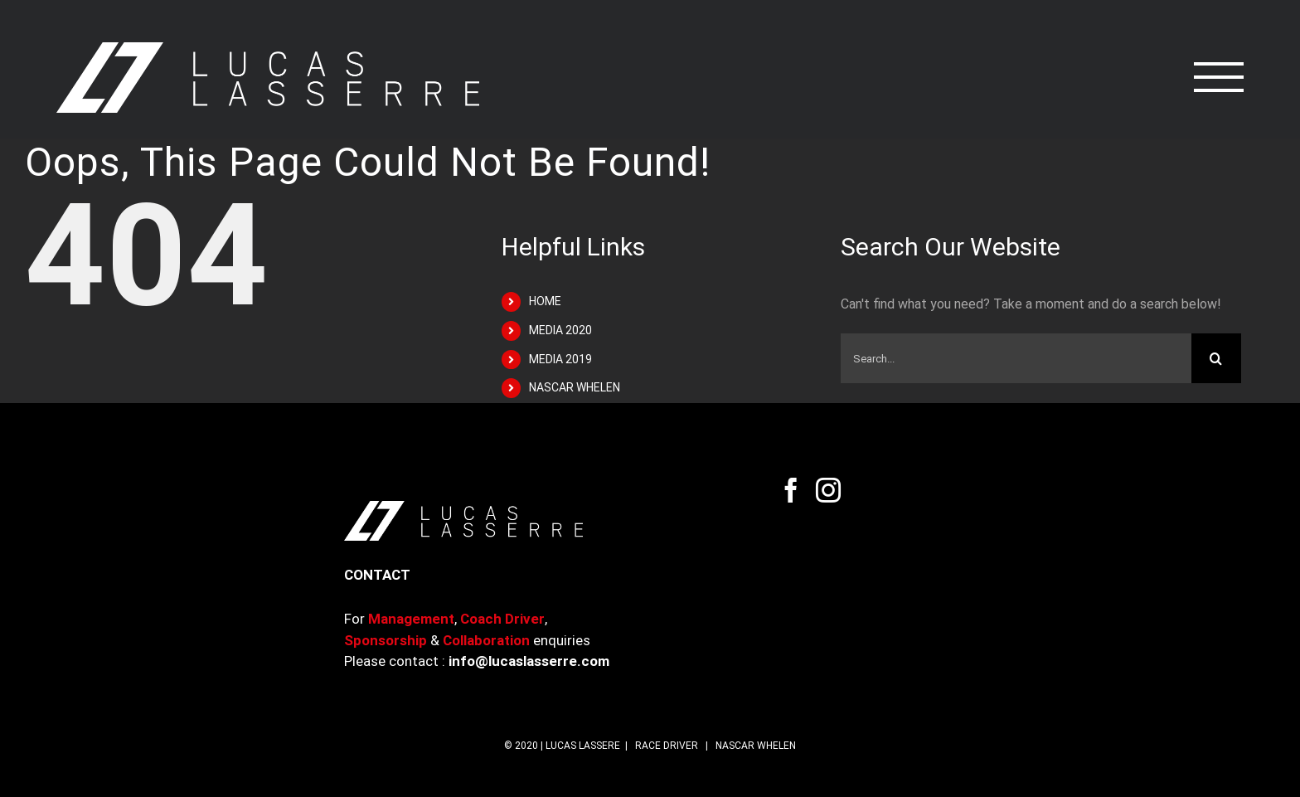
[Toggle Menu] (1219, 77)
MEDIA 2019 (560, 359)
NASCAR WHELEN (574, 387)
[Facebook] (791, 490)
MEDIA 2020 (560, 330)
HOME (545, 301)
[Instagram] (828, 490)
